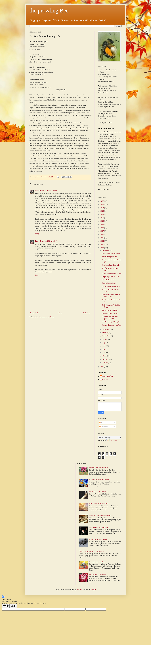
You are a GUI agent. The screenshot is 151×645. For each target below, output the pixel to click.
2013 (102, 244)
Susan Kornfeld (107, 376)
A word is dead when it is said (99, 480)
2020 (102, 221)
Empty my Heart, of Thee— (111, 277)
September (106, 336)
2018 (102, 228)
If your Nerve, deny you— (98, 539)
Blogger (93, 589)
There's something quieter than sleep (91, 551)
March (104, 356)
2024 (102, 208)
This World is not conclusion (98, 527)
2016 (102, 234)
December (106, 251)
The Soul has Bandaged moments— (101, 515)
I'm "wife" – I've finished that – (99, 491)
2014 (102, 241)
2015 (102, 238)
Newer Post (34, 313)
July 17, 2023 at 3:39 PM (50, 241)
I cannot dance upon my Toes (111, 325)
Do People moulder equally (111, 286)
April (104, 353)
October (105, 333)
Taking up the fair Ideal (109, 310)
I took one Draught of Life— (111, 265)
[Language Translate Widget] (109, 437)
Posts (102, 422)
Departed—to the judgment (111, 253)
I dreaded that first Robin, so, (99, 468)
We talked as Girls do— (110, 280)
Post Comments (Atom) (46, 317)
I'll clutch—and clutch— (110, 313)
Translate (111, 440)
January (105, 363)
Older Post (86, 313)
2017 (102, 231)
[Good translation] (6, 606)
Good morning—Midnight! (111, 322)
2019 (102, 224)
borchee (79, 589)
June (104, 346)
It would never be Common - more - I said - (111, 296)
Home (61, 313)
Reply (37, 234)
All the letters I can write (97, 574)
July (104, 343)
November (106, 329)
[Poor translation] (13, 606)
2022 (102, 214)
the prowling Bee (49, 10)
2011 (102, 367)
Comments (103, 427)
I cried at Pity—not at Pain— (111, 273)
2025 (102, 204)
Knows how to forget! (109, 283)
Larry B (38, 241)
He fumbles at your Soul (97, 562)
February (105, 359)
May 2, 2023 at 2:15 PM (49, 190)
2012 (102, 248)
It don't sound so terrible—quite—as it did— (111, 318)
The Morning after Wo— (110, 257)
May (104, 349)
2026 (102, 201)
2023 (102, 211)
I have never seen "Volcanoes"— (100, 503)
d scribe (38, 190)
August (105, 339)
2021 (102, 218)
